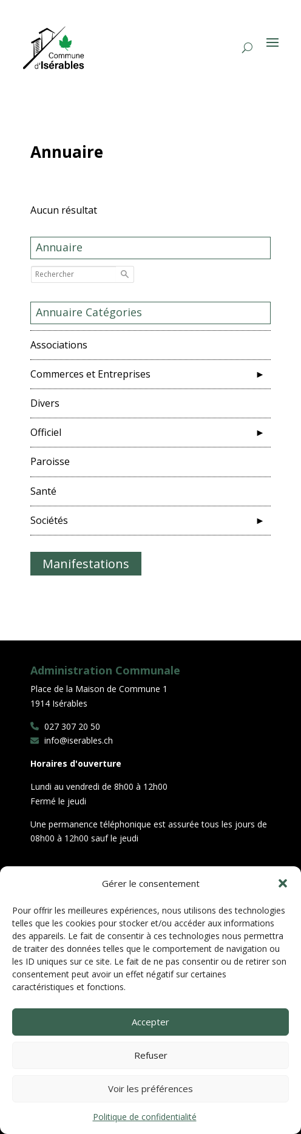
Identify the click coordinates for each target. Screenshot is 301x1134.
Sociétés (54, 520)
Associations (63, 344)
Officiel (50, 432)
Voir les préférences (150, 1088)
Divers (49, 403)
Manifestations (85, 563)
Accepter (150, 1022)
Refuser (150, 1055)
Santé (48, 491)
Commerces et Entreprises (95, 374)
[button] (283, 883)
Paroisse (55, 461)
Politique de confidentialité (145, 1116)
